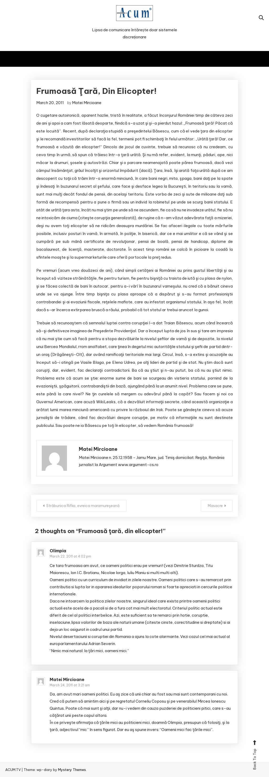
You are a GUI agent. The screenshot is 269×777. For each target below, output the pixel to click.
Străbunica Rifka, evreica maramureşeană (83, 505)
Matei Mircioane (86, 102)
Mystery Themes (72, 770)
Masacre (215, 505)
